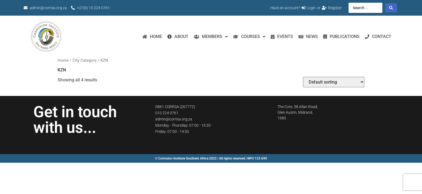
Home (63, 60)
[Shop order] (333, 82)
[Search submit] (391, 7)
